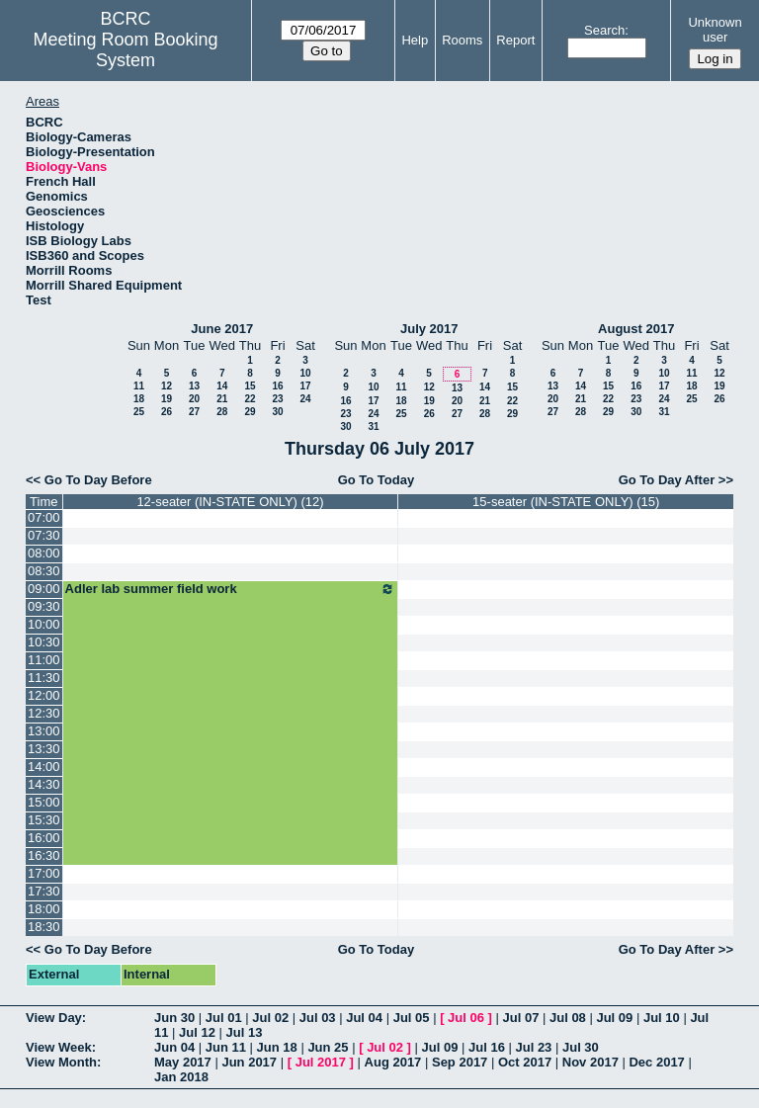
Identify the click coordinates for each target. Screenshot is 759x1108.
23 (277, 398)
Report (515, 40)
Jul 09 (614, 1017)
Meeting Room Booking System (126, 50)
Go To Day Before (98, 479)
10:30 (44, 642)
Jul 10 (661, 1017)
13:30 (44, 748)
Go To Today (376, 479)
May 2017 (182, 1062)
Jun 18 (277, 1047)
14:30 (44, 784)
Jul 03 (317, 1017)
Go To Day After (667, 479)
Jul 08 (567, 1017)
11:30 (44, 677)
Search (604, 30)
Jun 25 (327, 1047)
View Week (59, 1047)
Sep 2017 (459, 1062)
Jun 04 (174, 1047)
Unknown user (714, 29)
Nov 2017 (590, 1062)
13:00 (44, 731)
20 (194, 398)
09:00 (44, 588)
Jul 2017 (320, 1062)
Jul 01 (224, 1017)
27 (194, 411)
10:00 (44, 624)
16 (277, 386)
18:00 (44, 908)
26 (166, 411)
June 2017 (222, 328)
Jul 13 (244, 1032)
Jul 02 (270, 1017)
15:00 (44, 802)
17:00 (44, 873)
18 (138, 398)
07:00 (44, 517)
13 (194, 386)
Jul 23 (534, 1047)
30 (277, 411)
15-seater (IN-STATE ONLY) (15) (565, 501)
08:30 (44, 570)
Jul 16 (486, 1047)
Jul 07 (521, 1017)
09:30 (44, 606)
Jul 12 (197, 1032)
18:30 (44, 926)
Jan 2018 (181, 1076)
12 (166, 386)
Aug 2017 (393, 1062)
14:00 (44, 766)
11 (138, 386)
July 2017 (429, 328)
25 (138, 411)
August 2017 (636, 328)
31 (373, 426)
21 (221, 398)
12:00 (44, 695)
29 (249, 411)
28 (221, 411)
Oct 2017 (524, 1062)
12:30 (44, 713)
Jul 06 (466, 1017)
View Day (54, 1017)
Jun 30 (174, 1017)
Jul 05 (411, 1017)
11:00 (44, 659)
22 (249, 398)
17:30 (44, 891)
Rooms (462, 40)
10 (304, 373)
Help (414, 40)
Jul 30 (580, 1047)
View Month (61, 1062)
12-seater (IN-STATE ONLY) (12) (229, 501)
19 (166, 398)
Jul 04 (364, 1017)
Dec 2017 (656, 1062)
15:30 (44, 819)
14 (221, 386)
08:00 (44, 553)
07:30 (44, 535)
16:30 (44, 855)
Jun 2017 (249, 1062)
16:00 (44, 837)
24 (304, 398)
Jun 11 (226, 1047)
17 (304, 386)
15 (249, 386)
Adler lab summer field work (230, 589)
